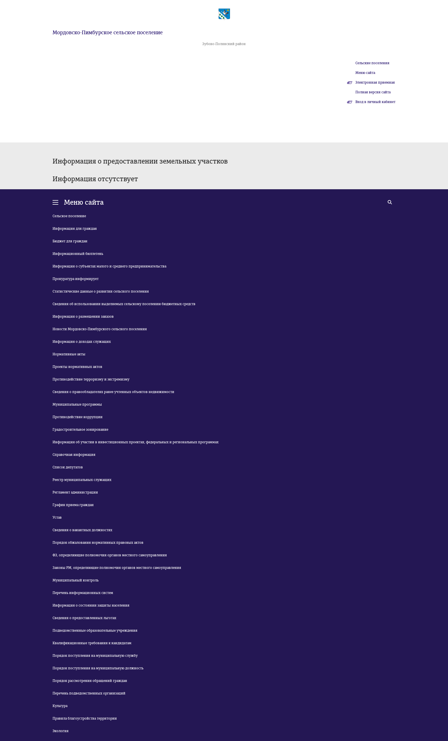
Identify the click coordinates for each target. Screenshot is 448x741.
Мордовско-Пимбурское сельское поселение (108, 32)
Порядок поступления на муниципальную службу (95, 656)
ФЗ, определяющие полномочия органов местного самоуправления (110, 555)
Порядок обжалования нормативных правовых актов (98, 543)
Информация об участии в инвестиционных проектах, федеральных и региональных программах (136, 442)
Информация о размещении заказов (83, 317)
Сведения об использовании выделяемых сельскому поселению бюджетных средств (124, 304)
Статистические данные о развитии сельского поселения (101, 291)
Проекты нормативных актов (77, 367)
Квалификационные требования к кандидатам (92, 643)
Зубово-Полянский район (224, 44)
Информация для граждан (75, 229)
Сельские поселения (372, 63)
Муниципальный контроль (76, 580)
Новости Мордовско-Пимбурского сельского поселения (100, 329)
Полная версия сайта (373, 92)
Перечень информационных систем (83, 593)
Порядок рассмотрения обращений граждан (90, 681)
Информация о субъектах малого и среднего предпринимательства (109, 266)
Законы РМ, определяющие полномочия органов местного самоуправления (117, 568)
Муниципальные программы (77, 404)
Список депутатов (68, 467)
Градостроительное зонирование (80, 430)
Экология (61, 731)
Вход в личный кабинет (375, 102)
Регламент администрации (75, 492)
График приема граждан (73, 505)
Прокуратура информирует (76, 279)
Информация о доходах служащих (82, 342)
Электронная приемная (375, 82)
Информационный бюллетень (78, 254)
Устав (57, 517)
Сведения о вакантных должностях (82, 530)
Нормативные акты (69, 354)
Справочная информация (74, 455)
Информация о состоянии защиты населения (91, 605)
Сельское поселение (69, 216)
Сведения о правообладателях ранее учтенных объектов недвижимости (113, 392)
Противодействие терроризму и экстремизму (91, 379)
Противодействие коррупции (78, 417)
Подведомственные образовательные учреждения (95, 631)
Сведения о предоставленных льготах (84, 618)
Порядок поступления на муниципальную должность (98, 668)
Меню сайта (365, 73)
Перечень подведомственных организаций (89, 693)
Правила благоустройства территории (85, 718)
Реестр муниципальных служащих (82, 480)
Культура (60, 706)
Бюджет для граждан (70, 241)
